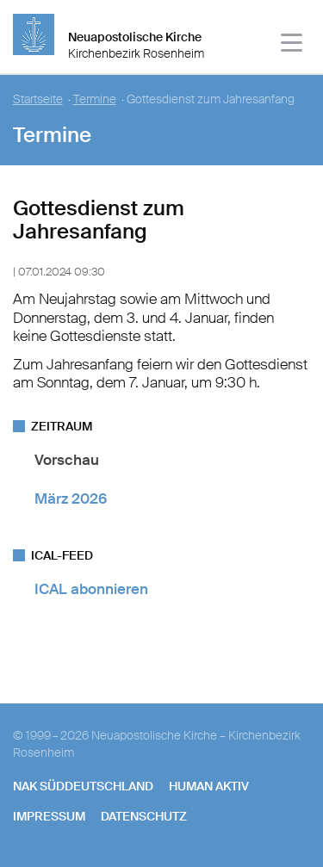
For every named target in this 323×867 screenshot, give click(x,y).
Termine (94, 99)
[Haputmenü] (292, 45)
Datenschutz (144, 816)
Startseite (38, 99)
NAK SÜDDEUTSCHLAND (83, 786)
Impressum (49, 816)
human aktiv (209, 786)
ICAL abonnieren (91, 588)
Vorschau (66, 459)
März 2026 (70, 498)
